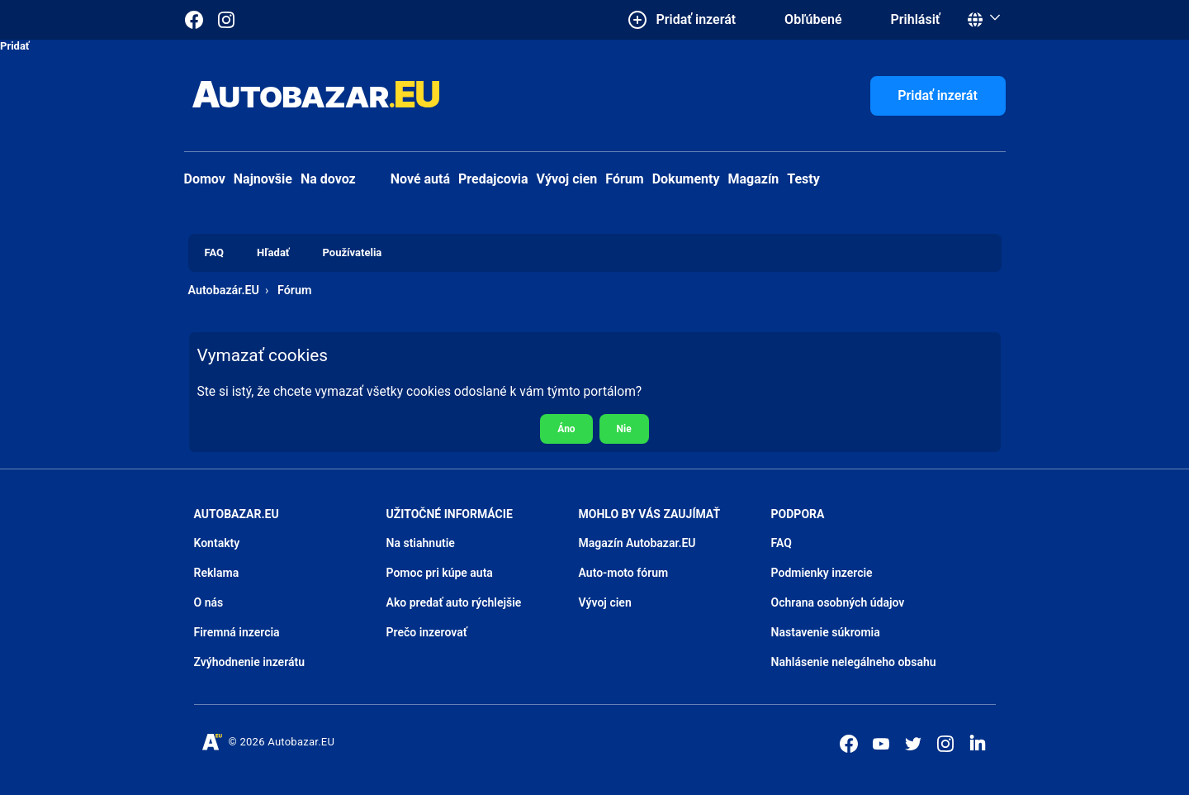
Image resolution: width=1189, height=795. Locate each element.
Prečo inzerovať (426, 632)
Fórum (624, 179)
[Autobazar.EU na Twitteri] (913, 744)
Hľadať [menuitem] (273, 252)
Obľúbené (812, 19)
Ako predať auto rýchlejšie (454, 602)
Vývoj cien (567, 179)
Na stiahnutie (420, 543)
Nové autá (407, 179)
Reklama (216, 572)
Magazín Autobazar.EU (637, 543)
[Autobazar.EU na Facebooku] (849, 744)
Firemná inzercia (237, 632)
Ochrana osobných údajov (838, 602)
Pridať (15, 46)
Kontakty (217, 543)
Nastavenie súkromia (825, 632)
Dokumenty (686, 179)
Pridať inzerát (938, 95)
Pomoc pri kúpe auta (439, 572)
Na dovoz (328, 179)
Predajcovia (493, 179)
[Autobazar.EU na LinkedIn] (978, 742)
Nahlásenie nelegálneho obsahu (853, 662)
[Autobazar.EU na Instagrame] (226, 20)
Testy (803, 179)
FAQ (781, 543)
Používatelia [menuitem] (352, 252)
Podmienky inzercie (822, 572)
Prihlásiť (915, 19)
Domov (204, 179)
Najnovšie (263, 179)
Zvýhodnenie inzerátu (250, 662)
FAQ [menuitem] (215, 252)
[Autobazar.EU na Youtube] (881, 744)
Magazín (753, 179)
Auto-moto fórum (624, 572)
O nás (209, 602)
